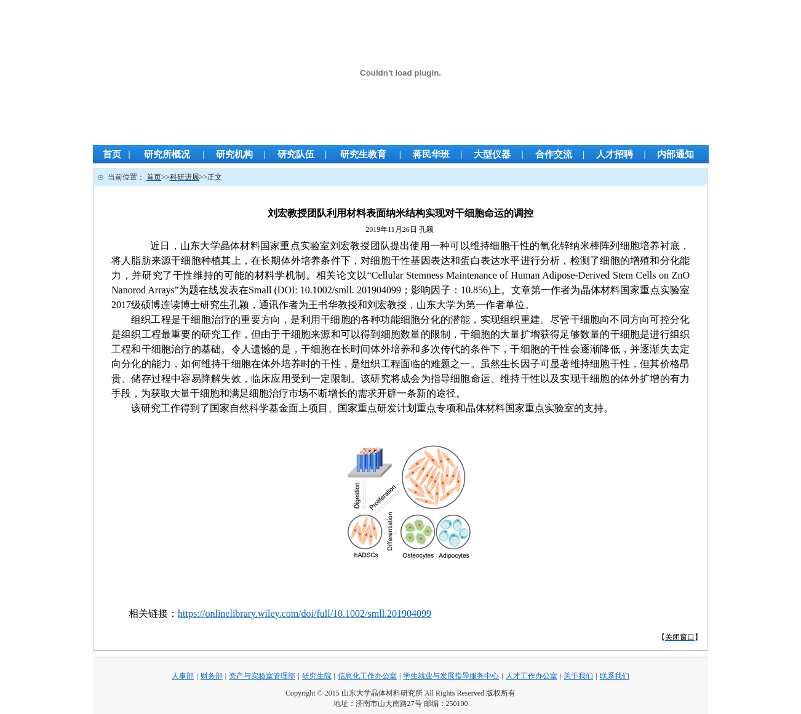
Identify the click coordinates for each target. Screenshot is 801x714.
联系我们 (614, 676)
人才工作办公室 (531, 676)
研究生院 (317, 676)
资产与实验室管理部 (262, 676)
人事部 (183, 676)
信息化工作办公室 (367, 676)
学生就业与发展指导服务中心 (451, 676)
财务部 (212, 676)
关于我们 (578, 676)
